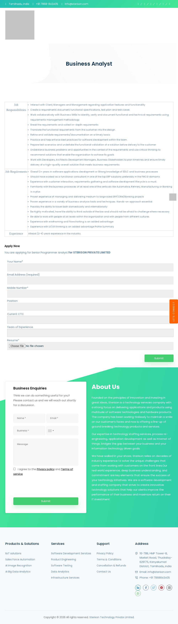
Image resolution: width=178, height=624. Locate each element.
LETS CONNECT (173, 311)
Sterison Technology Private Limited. (111, 617)
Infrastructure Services (65, 577)
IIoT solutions (13, 553)
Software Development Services (71, 553)
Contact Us (104, 571)
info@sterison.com (159, 572)
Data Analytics (60, 571)
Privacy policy (45, 469)
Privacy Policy (105, 553)
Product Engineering (63, 559)
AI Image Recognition (18, 565)
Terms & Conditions (109, 559)
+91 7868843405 (159, 577)
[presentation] (40, 486)
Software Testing (61, 565)
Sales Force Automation (20, 559)
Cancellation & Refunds (111, 565)
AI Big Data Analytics (17, 571)
